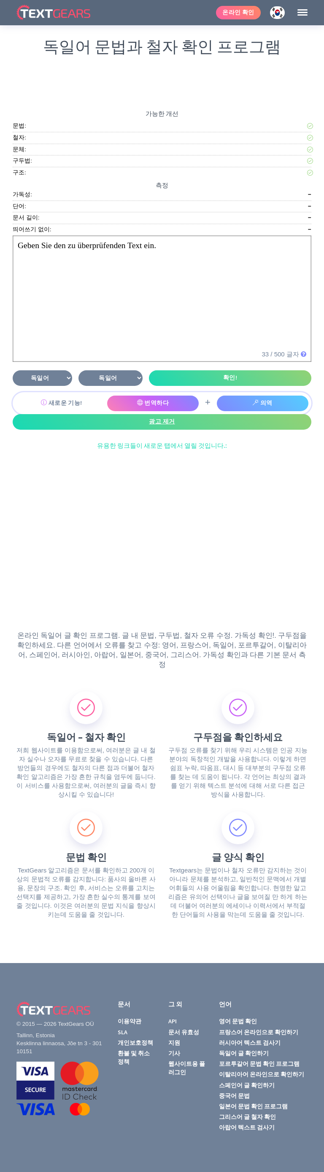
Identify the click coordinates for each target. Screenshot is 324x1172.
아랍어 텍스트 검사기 (247, 1127)
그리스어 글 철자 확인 (247, 1117)
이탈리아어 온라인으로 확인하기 (261, 1074)
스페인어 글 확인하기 (247, 1085)
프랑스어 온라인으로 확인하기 (258, 1032)
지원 (174, 1042)
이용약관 (129, 1021)
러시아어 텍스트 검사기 (250, 1042)
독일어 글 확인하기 (244, 1053)
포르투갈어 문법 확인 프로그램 (259, 1064)
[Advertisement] (163, 80)
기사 (174, 1053)
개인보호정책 (135, 1042)
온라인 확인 (238, 12)
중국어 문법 (234, 1096)
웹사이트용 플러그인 (186, 1068)
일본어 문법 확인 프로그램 (253, 1106)
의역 (263, 403)
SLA (122, 1032)
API (172, 1021)
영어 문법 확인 (238, 1021)
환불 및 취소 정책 (134, 1057)
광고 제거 (162, 421)
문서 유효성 (183, 1032)
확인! (230, 377)
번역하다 (153, 403)
